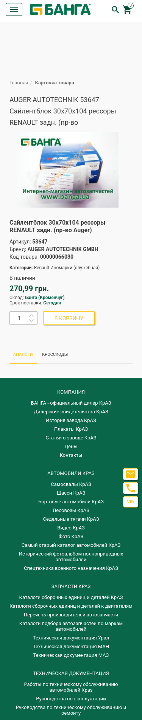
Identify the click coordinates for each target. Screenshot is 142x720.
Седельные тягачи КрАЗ (71, 519)
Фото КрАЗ (71, 536)
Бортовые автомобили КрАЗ (71, 501)
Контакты (71, 455)
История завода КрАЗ (71, 420)
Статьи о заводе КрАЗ (71, 438)
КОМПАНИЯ (71, 392)
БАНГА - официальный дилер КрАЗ (71, 403)
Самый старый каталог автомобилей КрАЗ (71, 545)
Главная (18, 82)
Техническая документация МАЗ (71, 655)
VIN (130, 501)
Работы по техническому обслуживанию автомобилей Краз (71, 687)
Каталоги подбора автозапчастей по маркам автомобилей (71, 626)
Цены (71, 446)
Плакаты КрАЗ (71, 429)
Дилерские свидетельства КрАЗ (71, 411)
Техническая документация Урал (71, 638)
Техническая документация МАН (71, 646)
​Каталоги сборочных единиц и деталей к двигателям (70, 606)
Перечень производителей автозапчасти (71, 615)
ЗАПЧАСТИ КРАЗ (71, 586)
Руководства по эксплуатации (71, 698)
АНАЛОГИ (23, 354)
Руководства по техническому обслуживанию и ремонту (71, 710)
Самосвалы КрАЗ (71, 484)
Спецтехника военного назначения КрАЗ (71, 568)
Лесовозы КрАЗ (71, 510)
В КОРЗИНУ (69, 318)
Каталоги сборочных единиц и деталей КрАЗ (71, 597)
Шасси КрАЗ (71, 493)
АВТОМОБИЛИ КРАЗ (70, 473)
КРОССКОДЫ (55, 354)
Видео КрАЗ (71, 528)
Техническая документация (71, 673)
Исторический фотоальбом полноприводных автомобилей (71, 556)
